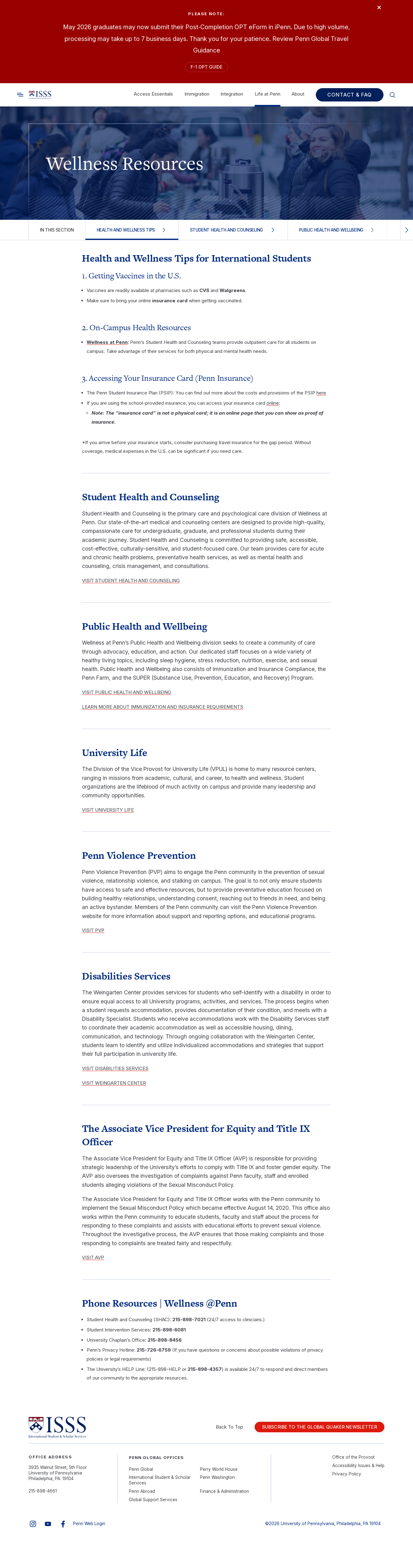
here (321, 396)
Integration (231, 98)
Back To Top (215, 1431)
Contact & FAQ (349, 98)
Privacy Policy (346, 1477)
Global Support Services (153, 1503)
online (272, 406)
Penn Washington (217, 1481)
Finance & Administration (224, 1494)
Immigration (196, 98)
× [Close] (375, 10)
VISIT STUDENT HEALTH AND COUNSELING (131, 584)
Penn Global (141, 1472)
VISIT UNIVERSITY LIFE (108, 813)
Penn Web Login (89, 1527)
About (298, 98)
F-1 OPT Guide (207, 68)
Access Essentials (153, 98)
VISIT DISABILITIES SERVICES (115, 1072)
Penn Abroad (142, 1494)
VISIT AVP (93, 1261)
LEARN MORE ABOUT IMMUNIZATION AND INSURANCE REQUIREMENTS (162, 711)
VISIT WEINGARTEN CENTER (114, 1086)
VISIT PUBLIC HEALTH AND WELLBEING (126, 696)
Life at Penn (267, 98)
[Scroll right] (406, 233)
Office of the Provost (353, 1460)
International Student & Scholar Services (160, 1484)
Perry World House (219, 1472)
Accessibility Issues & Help (358, 1469)
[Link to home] (40, 98)
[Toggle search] (20, 98)
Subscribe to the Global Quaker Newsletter (312, 1431)
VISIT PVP (93, 934)
